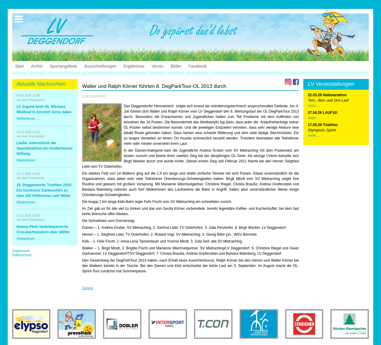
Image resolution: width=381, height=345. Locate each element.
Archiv (37, 66)
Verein (157, 66)
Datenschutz (22, 255)
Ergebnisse (134, 66)
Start (19, 66)
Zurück (87, 288)
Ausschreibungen (100, 66)
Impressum (21, 251)
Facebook (197, 66)
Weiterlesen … (28, 118)
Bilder (176, 66)
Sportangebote (63, 66)
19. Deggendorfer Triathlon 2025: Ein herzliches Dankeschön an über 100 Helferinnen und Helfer (44, 190)
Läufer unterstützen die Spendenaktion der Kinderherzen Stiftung (45, 148)
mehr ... (314, 106)
